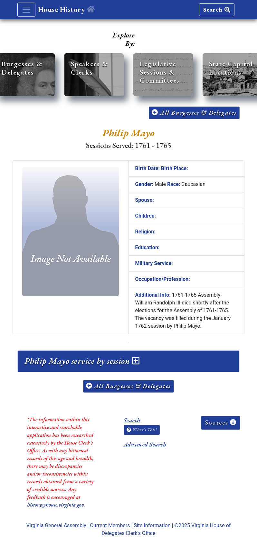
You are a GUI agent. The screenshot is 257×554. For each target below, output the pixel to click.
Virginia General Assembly (56, 525)
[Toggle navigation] (26, 10)
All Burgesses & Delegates (194, 112)
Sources (220, 422)
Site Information (152, 525)
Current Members (110, 525)
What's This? (142, 430)
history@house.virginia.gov (55, 504)
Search (216, 9)
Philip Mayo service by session (81, 360)
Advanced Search (145, 444)
